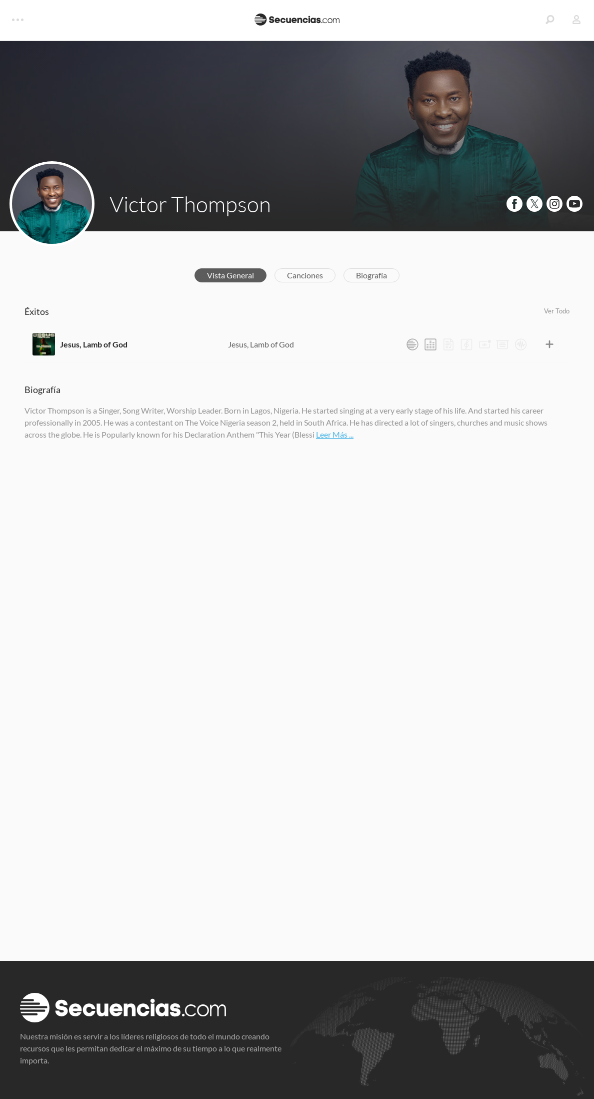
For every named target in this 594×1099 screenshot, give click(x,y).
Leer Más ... (335, 434)
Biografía (371, 275)
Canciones (305, 275)
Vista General (230, 275)
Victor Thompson (190, 203)
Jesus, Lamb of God (94, 344)
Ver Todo (557, 311)
